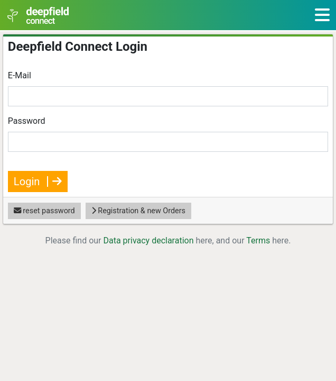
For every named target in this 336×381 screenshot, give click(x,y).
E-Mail (19, 75)
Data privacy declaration (148, 240)
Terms (258, 240)
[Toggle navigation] (322, 15)
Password (26, 121)
